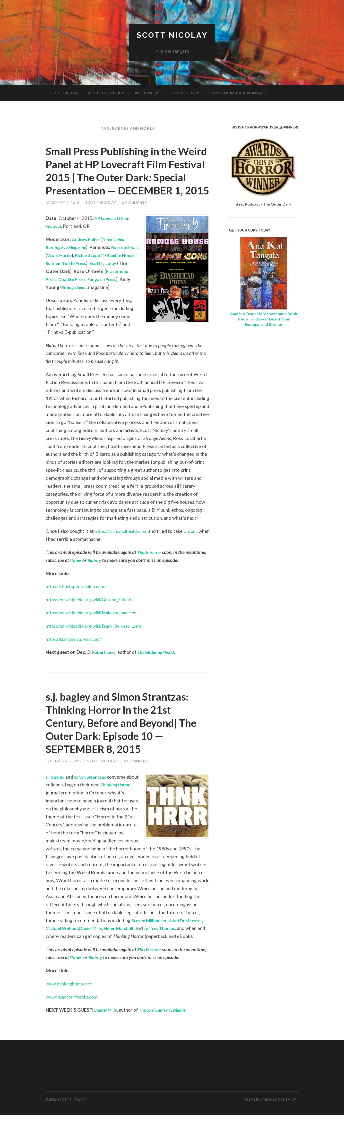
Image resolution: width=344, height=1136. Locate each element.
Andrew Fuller (87, 252)
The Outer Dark (184, 93)
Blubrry (96, 581)
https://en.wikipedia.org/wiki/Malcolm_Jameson (95, 634)
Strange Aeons (123, 300)
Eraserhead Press (85, 292)
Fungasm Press (62, 300)
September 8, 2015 (64, 782)
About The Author (106, 93)
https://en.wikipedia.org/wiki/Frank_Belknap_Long (97, 647)
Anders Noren (274, 1120)
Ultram (195, 552)
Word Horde (81, 268)
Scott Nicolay (172, 35)
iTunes (76, 581)
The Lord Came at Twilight (167, 1031)
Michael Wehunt (63, 949)
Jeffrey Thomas (169, 949)
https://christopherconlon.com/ (77, 607)
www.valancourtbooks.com (73, 1018)
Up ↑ (295, 1120)
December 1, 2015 (63, 216)
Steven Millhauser (150, 941)
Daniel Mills (94, 949)
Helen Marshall (125, 949)
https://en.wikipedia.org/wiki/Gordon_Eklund (92, 621)
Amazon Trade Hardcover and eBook (263, 313)
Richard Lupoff (114, 268)
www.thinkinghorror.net (70, 1005)
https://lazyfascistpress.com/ (76, 660)
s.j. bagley (56, 798)
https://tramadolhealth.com (123, 552)
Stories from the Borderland (238, 93)
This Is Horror (150, 573)
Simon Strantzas (93, 798)
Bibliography (146, 93)
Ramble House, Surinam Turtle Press (86, 276)
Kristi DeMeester (190, 941)
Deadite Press (121, 292)
